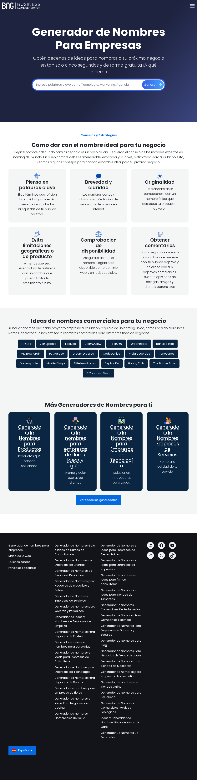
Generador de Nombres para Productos (29, 438)
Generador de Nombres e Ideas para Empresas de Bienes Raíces (118, 550)
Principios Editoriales (22, 568)
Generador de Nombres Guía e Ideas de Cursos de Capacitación (75, 550)
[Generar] (153, 84)
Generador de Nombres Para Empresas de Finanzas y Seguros (121, 630)
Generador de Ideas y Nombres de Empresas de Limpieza (73, 621)
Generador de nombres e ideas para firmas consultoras (118, 579)
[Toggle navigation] (192, 5)
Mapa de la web (19, 556)
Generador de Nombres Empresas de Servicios (167, 441)
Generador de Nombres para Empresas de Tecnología (121, 446)
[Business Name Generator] (21, 6)
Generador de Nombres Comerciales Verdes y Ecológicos (117, 707)
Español (21, 750)
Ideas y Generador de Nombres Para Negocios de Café (120, 722)
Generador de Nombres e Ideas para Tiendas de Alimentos (118, 594)
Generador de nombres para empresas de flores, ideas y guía (75, 446)
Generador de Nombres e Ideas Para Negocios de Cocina (72, 703)
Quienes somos (19, 562)
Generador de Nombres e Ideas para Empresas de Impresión (118, 564)
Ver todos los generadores (98, 500)
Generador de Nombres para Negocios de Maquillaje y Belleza (75, 585)
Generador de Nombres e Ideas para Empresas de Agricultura (72, 657)
